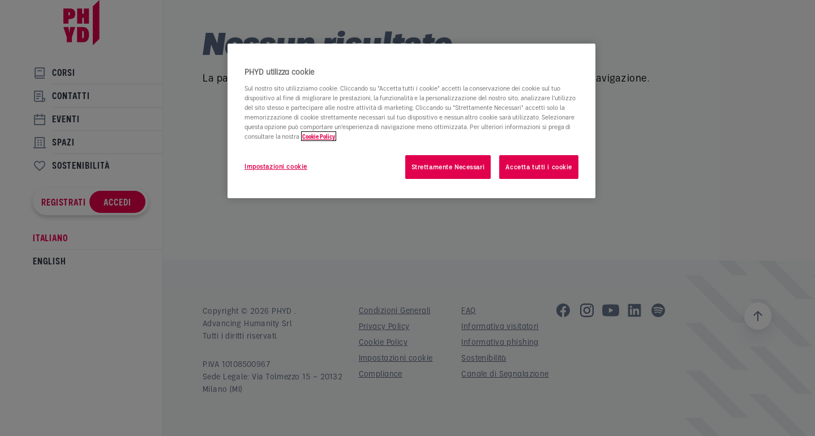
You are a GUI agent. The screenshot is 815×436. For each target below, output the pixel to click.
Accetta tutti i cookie (538, 166)
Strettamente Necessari (448, 166)
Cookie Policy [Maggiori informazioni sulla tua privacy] (318, 136)
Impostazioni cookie (275, 166)
